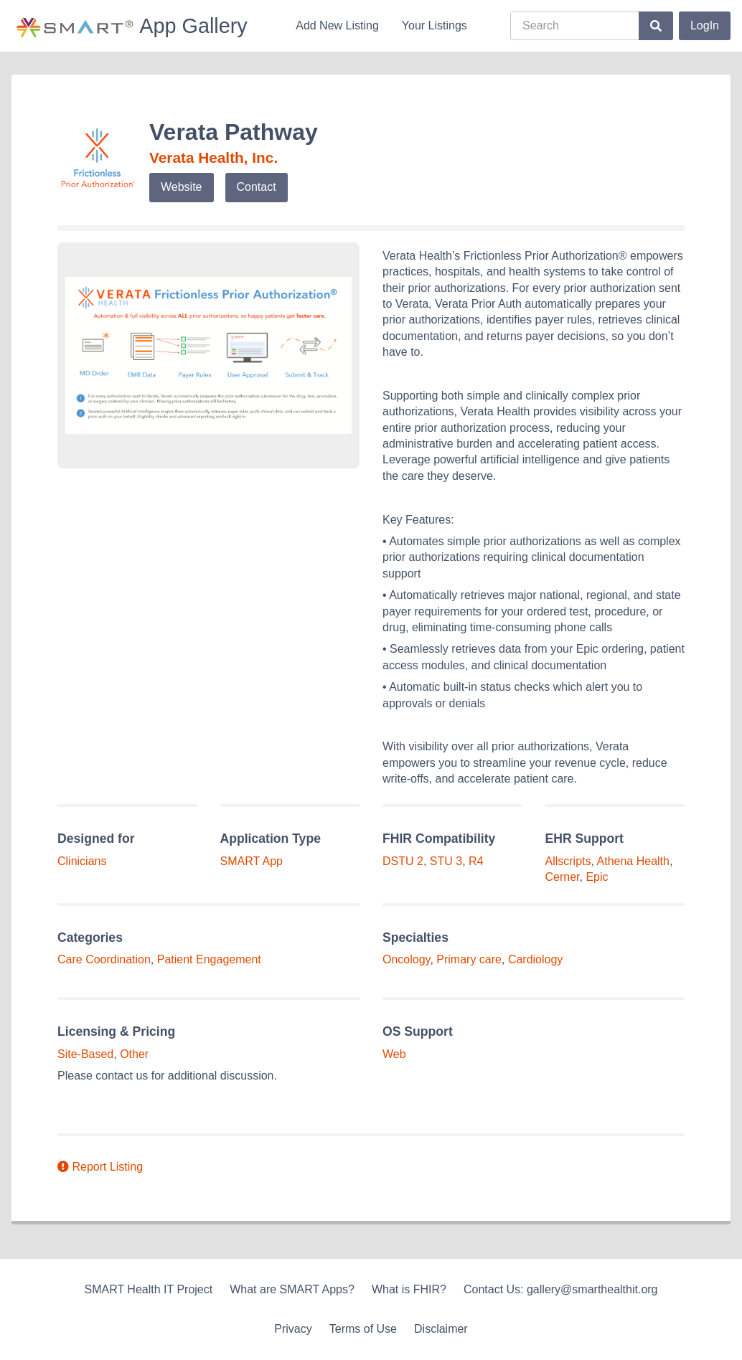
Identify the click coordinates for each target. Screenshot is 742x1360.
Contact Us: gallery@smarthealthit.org (561, 1289)
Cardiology (535, 959)
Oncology (406, 959)
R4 (476, 861)
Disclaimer (441, 1329)
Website (181, 187)
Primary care (469, 959)
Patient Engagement (209, 959)
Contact (256, 187)
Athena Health (633, 861)
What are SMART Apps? (292, 1289)
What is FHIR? (409, 1289)
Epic (597, 877)
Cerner (562, 877)
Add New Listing (337, 25)
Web (394, 1054)
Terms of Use (363, 1329)
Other (134, 1054)
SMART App (251, 861)
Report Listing (100, 1167)
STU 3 (446, 861)
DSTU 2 (402, 861)
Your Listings (434, 25)
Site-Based (85, 1054)
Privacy (292, 1329)
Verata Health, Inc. (213, 157)
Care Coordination (104, 959)
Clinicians (81, 861)
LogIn (704, 25)
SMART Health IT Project (148, 1289)
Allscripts (568, 861)
